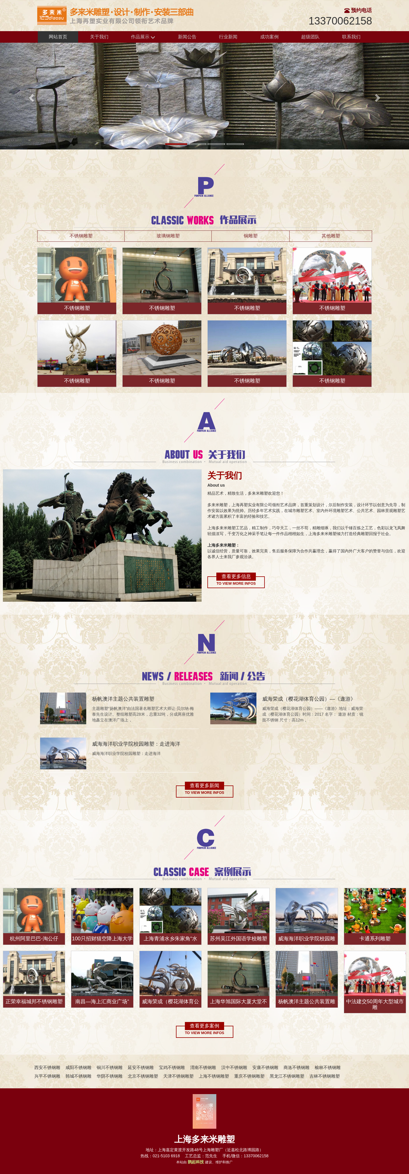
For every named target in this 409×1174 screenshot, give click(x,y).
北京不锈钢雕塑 (143, 1076)
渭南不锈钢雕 (203, 1067)
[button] (30, 96)
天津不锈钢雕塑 (178, 1076)
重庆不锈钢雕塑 (249, 1076)
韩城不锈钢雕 (78, 1076)
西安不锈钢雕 (47, 1067)
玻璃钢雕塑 (168, 235)
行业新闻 (228, 36)
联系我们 (351, 36)
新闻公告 (187, 36)
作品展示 (143, 37)
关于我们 (99, 36)
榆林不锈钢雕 (328, 1067)
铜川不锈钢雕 (110, 1067)
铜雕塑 (251, 235)
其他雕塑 (331, 235)
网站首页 (58, 36)
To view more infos (236, 584)
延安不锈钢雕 (141, 1067)
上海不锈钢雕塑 (214, 1076)
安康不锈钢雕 (265, 1067)
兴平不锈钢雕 (47, 1076)
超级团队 (310, 36)
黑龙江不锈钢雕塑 (287, 1076)
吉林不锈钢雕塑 (324, 1076)
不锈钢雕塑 (81, 235)
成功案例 (269, 36)
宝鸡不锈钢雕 (172, 1067)
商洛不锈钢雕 (296, 1067)
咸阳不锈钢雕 (78, 1067)
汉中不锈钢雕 (234, 1067)
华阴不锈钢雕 (110, 1076)
